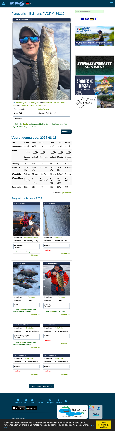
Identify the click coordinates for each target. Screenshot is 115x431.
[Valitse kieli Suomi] (96, 19)
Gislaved (57, 103)
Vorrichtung (31, 297)
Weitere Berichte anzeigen (41, 386)
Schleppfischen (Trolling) (31, 237)
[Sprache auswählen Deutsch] (91, 19)
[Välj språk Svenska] (82, 19)
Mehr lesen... (35, 255)
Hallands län (47, 103)
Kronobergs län (21, 103)
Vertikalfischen (59, 328)
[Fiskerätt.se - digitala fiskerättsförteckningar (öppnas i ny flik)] (72, 412)
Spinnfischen (43, 109)
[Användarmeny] (3, 3)
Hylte (15, 105)
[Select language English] (87, 19)
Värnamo (64, 103)
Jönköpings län (33, 103)
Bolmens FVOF (41, 105)
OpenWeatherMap (67, 192)
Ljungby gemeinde (27, 105)
